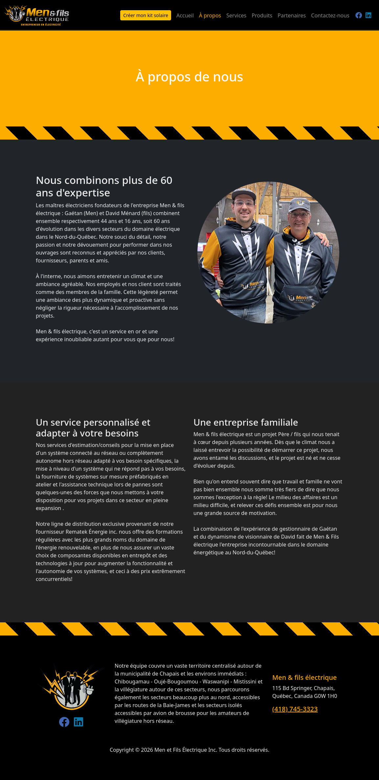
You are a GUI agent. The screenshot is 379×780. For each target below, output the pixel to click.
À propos (210, 15)
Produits (262, 15)
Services (236, 15)
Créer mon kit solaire (145, 15)
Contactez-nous (330, 15)
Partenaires (292, 15)
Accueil (185, 15)
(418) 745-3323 (295, 708)
